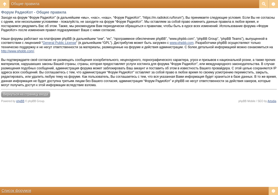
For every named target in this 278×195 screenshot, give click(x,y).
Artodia (272, 101)
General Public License (59, 43)
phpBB (20, 101)
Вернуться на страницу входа (25, 94)
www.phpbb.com (182, 43)
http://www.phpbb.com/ (17, 51)
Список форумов (16, 190)
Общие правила (25, 4)
